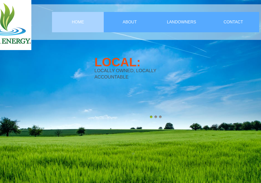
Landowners (181, 22)
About (130, 22)
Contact (233, 22)
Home (78, 22)
